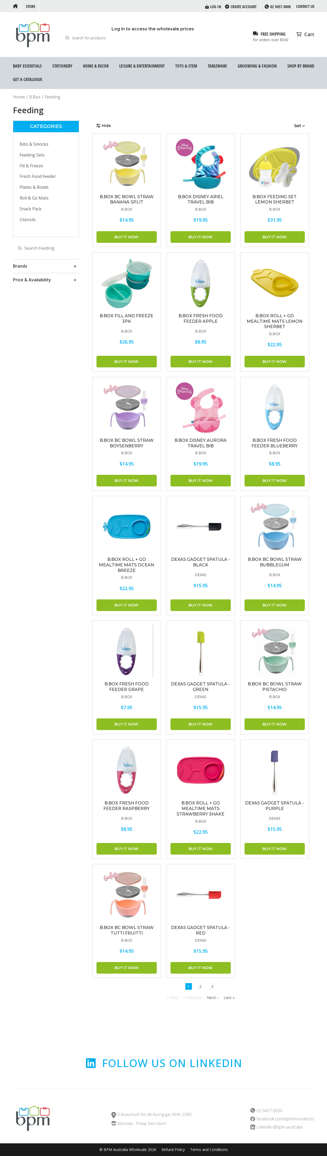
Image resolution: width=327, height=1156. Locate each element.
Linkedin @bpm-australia (279, 1127)
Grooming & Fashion (257, 66)
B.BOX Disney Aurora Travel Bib (200, 443)
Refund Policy (173, 1149)
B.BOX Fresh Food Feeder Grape (126, 686)
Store (30, 6)
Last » (229, 997)
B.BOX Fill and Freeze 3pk (126, 318)
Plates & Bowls (34, 187)
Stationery (62, 66)
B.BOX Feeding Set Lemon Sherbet (274, 199)
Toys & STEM (186, 66)
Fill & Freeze (31, 166)
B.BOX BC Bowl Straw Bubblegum (275, 562)
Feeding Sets (32, 155)
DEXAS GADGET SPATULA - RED (200, 930)
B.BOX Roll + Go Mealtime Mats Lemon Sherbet (274, 321)
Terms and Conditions (209, 1149)
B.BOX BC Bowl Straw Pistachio (275, 686)
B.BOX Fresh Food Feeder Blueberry (274, 443)
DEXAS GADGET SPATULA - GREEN (200, 686)
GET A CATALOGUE (27, 79)
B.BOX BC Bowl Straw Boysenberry (127, 443)
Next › (212, 997)
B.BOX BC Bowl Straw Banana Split (127, 199)
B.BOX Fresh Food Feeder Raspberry (126, 805)
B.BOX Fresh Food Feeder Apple (200, 318)
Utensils (28, 219)
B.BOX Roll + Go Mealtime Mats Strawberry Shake (200, 808)
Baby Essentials (27, 66)
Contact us (305, 6)
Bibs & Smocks (34, 144)
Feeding (52, 97)
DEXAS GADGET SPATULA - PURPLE (274, 805)
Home (19, 97)
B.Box (34, 97)
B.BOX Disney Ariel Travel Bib (200, 199)
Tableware (217, 66)
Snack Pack (31, 209)
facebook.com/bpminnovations (285, 1119)
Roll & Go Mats (34, 198)
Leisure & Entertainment (142, 66)
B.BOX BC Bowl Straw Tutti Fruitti (127, 930)
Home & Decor (96, 66)
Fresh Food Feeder (38, 176)
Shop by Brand (300, 66)
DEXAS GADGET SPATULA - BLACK (200, 562)
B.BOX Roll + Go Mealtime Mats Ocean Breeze (126, 565)
